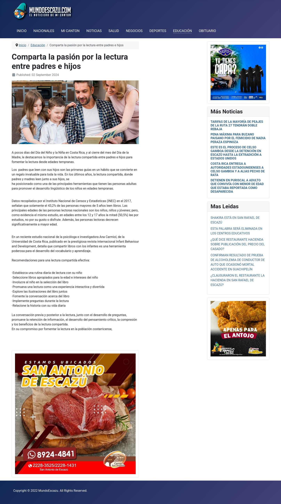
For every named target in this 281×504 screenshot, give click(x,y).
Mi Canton (70, 31)
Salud (113, 31)
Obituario (207, 31)
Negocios (134, 31)
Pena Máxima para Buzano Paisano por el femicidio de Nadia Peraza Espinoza (238, 138)
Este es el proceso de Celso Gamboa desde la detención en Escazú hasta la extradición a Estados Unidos (236, 152)
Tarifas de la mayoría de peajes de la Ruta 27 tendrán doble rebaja (237, 125)
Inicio (22, 31)
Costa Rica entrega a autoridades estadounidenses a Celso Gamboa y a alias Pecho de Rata (238, 169)
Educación (182, 31)
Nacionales (43, 31)
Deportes (157, 31)
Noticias (94, 31)
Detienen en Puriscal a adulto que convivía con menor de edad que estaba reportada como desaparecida (237, 185)
